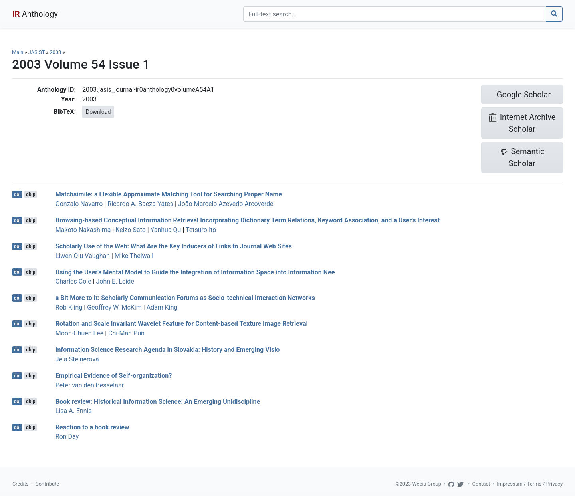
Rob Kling (69, 307)
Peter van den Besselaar (90, 385)
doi (17, 194)
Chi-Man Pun (126, 333)
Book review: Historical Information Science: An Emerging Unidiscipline (158, 401)
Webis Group (426, 484)
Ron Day (67, 436)
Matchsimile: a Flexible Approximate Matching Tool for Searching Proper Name (169, 194)
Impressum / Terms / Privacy (530, 484)
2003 (55, 52)
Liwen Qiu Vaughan (83, 256)
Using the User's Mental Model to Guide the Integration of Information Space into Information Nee (195, 272)
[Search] (394, 14)
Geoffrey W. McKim (114, 307)
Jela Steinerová (77, 359)
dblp (30, 194)
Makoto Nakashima (83, 230)
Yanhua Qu (166, 230)
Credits (20, 484)
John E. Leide (115, 281)
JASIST (36, 52)
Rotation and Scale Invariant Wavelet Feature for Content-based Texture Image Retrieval (182, 323)
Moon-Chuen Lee (79, 333)
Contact (481, 484)
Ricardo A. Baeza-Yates (140, 204)
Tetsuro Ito (201, 230)
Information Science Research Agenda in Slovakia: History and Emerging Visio (168, 349)
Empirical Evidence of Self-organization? (114, 375)
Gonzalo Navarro (79, 204)
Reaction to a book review (92, 427)
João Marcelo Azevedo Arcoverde (226, 204)
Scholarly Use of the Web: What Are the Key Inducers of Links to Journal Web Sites (174, 246)
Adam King (162, 307)
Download (98, 112)
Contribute (47, 484)
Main (17, 52)
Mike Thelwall (134, 256)
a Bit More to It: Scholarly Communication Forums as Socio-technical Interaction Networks (185, 298)
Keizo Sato (130, 230)
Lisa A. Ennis (74, 411)
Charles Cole (73, 281)
